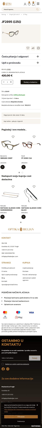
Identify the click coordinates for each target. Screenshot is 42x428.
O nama (4, 271)
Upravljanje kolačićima (10, 284)
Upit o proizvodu (11, 63)
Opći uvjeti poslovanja (9, 274)
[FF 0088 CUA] (23, 167)
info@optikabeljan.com (10, 256)
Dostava (25, 271)
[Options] (21, 421)
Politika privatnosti (8, 268)
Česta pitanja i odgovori (15, 56)
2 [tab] (22, 172)
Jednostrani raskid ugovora (29, 279)
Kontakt (4, 281)
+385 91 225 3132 (7, 250)
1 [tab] (19, 172)
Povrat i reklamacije (30, 274)
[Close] (21, 416)
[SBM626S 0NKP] (2, 167)
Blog (3, 278)
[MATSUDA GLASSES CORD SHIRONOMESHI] (2, 217)
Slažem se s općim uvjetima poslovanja (17, 364)
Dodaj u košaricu (30, 82)
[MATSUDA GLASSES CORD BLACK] (23, 217)
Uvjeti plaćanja (28, 268)
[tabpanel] (10, 152)
